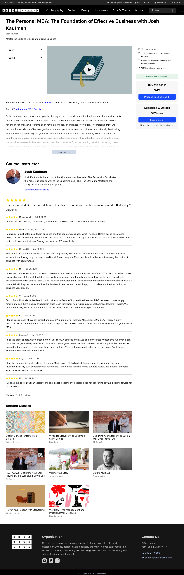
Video (72, 10)
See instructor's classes (37, 189)
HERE (48, 102)
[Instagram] (57, 560)
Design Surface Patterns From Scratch (22, 437)
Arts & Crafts (121, 10)
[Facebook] (50, 560)
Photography (54, 10)
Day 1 (11, 50)
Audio (139, 10)
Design (86, 10)
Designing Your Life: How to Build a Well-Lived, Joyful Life (111, 437)
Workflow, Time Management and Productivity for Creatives (66, 511)
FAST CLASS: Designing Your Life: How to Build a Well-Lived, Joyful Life (25, 474)
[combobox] (162, 10)
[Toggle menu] (182, 10)
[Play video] (89, 70)
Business (101, 10)
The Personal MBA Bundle (27, 109)
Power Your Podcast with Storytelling (25, 509)
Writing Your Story (58, 472)
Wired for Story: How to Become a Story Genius (67, 437)
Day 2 (11, 57)
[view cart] (148, 2)
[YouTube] (44, 560)
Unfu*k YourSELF (102, 472)
